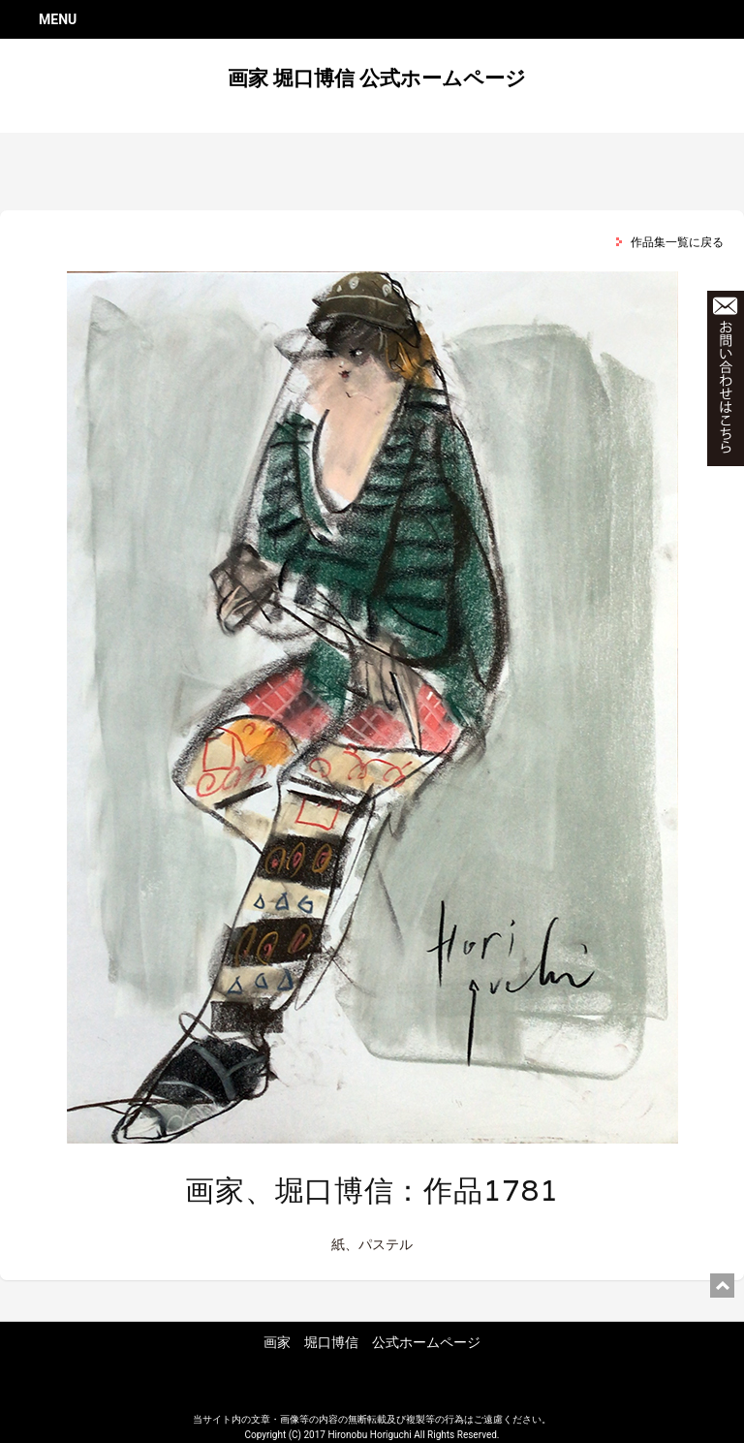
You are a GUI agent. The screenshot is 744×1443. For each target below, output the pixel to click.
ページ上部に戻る (722, 1285)
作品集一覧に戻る (677, 242)
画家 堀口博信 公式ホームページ (377, 78)
